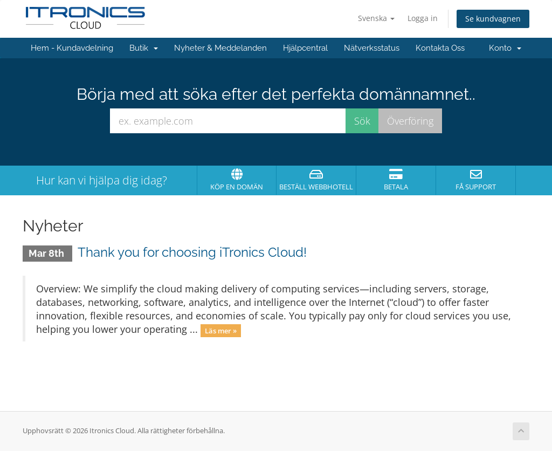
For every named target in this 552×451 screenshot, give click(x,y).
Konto (505, 48)
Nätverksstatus (371, 48)
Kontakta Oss (440, 48)
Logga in (423, 18)
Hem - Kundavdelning (72, 48)
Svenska (376, 18)
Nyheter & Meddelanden (220, 48)
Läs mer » (221, 330)
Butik (143, 48)
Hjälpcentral (305, 48)
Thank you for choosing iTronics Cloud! (192, 252)
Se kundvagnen (493, 18)
